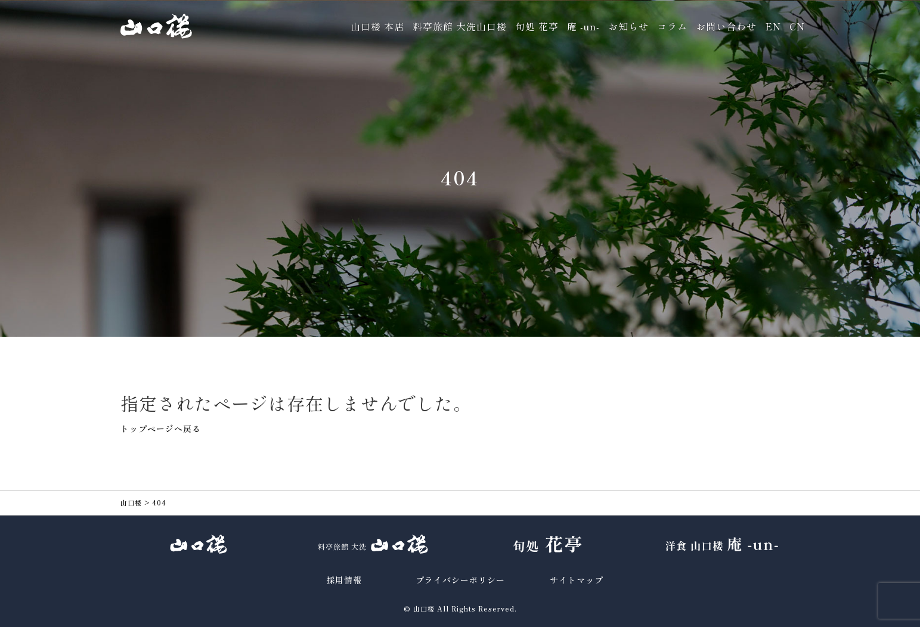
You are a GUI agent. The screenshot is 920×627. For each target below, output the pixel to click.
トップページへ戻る (160, 428)
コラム (672, 26)
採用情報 (344, 580)
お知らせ (628, 26)
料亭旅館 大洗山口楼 (460, 26)
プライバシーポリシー (460, 580)
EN (773, 26)
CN (797, 26)
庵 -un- (583, 26)
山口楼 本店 (377, 26)
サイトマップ (576, 580)
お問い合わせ (726, 26)
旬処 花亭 (537, 26)
